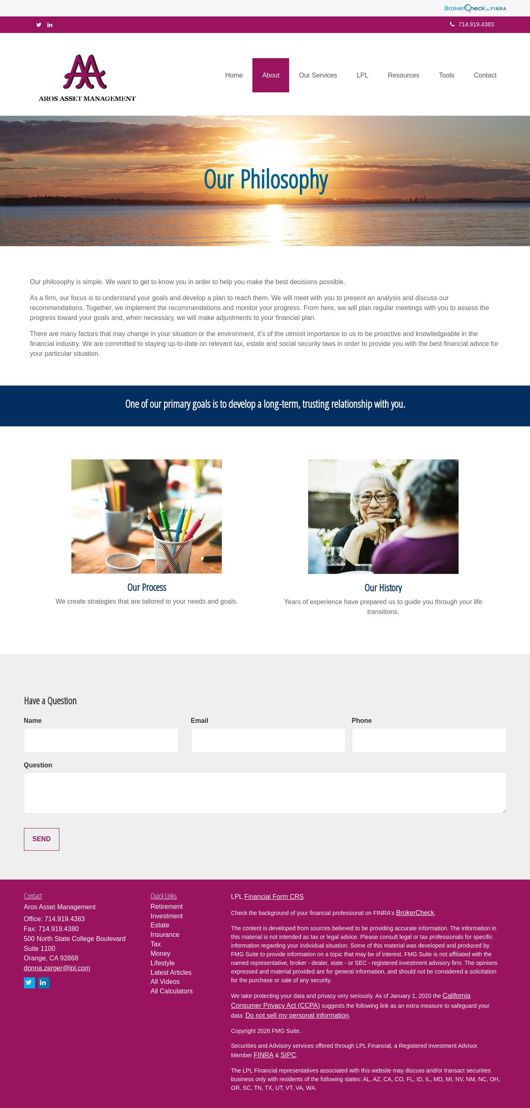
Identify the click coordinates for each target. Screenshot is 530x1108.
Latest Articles (171, 972)
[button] (265, 74)
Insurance (165, 934)
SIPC (288, 1055)
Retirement (167, 906)
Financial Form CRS (274, 896)
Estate (160, 925)
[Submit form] (41, 839)
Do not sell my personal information (297, 1015)
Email (200, 720)
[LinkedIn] (49, 25)
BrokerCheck (415, 912)
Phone (362, 720)
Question (38, 765)
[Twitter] (39, 25)
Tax (156, 944)
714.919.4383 (472, 24)
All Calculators (172, 991)
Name (33, 720)
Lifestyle (163, 963)
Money (160, 953)
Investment (167, 916)
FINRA (263, 1055)
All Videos (165, 981)
